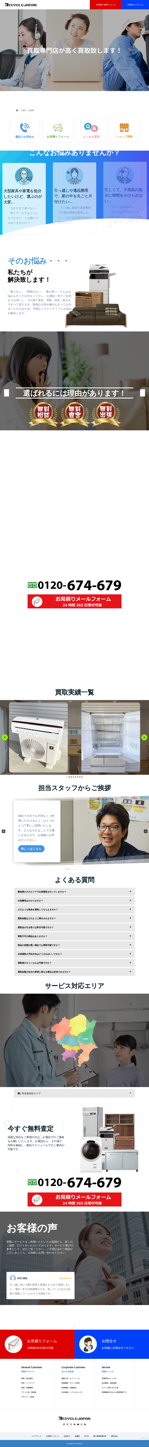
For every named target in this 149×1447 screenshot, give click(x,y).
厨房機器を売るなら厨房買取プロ (114, 1392)
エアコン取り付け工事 (110, 1388)
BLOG (86, 1436)
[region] (74, 504)
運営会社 (114, 1436)
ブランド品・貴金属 (28, 1392)
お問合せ (67, 1436)
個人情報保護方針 (99, 1436)
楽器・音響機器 (27, 1388)
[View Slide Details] (75, 585)
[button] (25, 130)
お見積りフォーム (52, 1436)
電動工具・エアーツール (70, 1378)
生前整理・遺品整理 (109, 1383)
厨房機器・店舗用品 (69, 1388)
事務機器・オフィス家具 (71, 1383)
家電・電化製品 (27, 1378)
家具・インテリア (27, 1383)
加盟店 (77, 1436)
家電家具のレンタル (109, 1378)
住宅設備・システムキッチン (72, 1392)
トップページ (36, 1436)
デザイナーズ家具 (27, 1397)
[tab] (74, 892)
